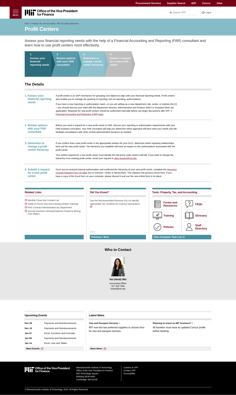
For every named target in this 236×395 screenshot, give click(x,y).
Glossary (201, 215)
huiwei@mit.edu (118, 289)
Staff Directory (201, 227)
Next (106, 237)
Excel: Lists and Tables (55, 343)
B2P (193, 3)
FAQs (198, 204)
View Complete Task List (168, 237)
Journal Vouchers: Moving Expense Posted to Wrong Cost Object (54, 212)
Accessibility (129, 373)
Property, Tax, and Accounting (43, 24)
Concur (206, 3)
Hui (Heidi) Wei (118, 279)
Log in (208, 12)
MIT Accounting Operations (68, 24)
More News (96, 348)
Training (168, 215)
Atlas (219, 3)
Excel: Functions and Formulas (59, 333)
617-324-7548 (117, 286)
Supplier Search (176, 3)
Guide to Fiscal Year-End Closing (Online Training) (53, 204)
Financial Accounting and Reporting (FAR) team (79, 114)
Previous (96, 237)
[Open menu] (16, 13)
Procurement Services (148, 3)
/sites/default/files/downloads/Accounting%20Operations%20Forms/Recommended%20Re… (91, 207)
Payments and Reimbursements (60, 323)
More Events (33, 348)
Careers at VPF (131, 367)
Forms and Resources (170, 204)
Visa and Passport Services (103, 323)
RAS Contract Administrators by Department (50, 207)
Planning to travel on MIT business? (172, 323)
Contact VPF (129, 370)
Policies (168, 227)
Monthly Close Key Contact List (43, 200)
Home (27, 24)
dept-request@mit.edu (125, 158)
